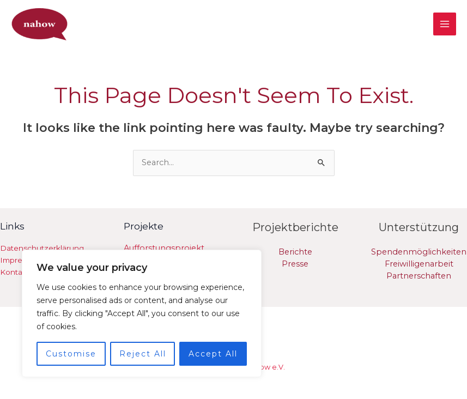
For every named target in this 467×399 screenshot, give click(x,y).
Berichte (295, 250)
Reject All (142, 354)
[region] (142, 313)
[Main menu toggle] (444, 23)
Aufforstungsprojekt (164, 246)
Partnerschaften (418, 274)
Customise (71, 354)
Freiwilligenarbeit (419, 262)
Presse (295, 262)
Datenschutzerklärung (42, 246)
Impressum (21, 258)
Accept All (213, 354)
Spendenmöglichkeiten (418, 250)
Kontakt (14, 270)
